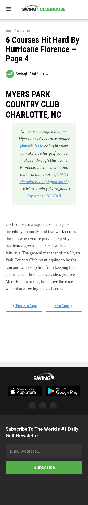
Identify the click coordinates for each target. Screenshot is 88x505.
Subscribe (44, 467)
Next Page (63, 306)
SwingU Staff (27, 74)
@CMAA (60, 174)
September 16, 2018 (44, 196)
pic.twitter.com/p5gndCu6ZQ (44, 181)
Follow (44, 74)
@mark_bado (31, 146)
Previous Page (24, 306)
